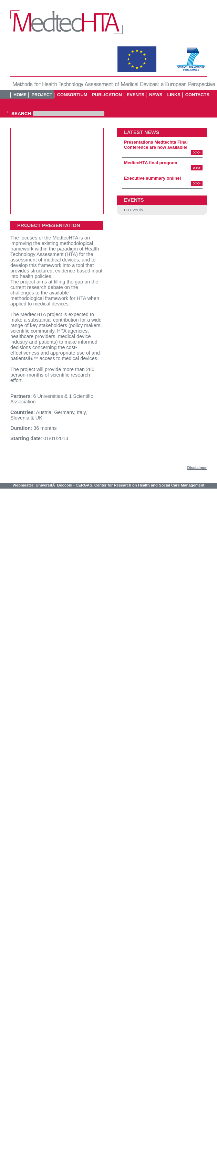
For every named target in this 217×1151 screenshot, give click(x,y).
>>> (196, 152)
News (155, 94)
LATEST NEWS (141, 132)
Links (173, 94)
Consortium (72, 94)
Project (41, 94)
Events (135, 94)
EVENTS (134, 200)
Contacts (197, 94)
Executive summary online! (152, 178)
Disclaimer (197, 468)
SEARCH (21, 113)
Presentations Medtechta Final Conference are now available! (156, 144)
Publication (107, 94)
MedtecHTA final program (150, 162)
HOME (20, 94)
